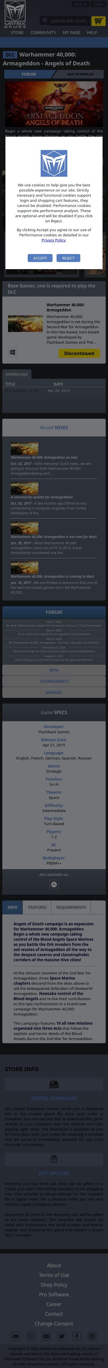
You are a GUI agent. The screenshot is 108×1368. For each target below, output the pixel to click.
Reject (68, 258)
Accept (40, 258)
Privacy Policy (53, 240)
